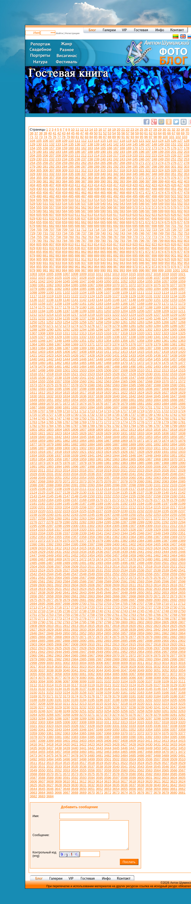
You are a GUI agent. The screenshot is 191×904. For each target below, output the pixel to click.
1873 (157, 440)
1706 (33, 411)
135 (71, 144)
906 (45, 259)
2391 (41, 544)
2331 (173, 529)
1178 (66, 307)
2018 (99, 470)
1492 (149, 366)
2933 (124, 648)
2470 (66, 559)
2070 (58, 481)
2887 (58, 641)
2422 (140, 548)
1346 (41, 340)
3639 (149, 785)
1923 (99, 452)
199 (161, 152)
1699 (132, 407)
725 (167, 229)
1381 (173, 344)
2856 (116, 633)
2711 (173, 603)
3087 (140, 678)
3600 (140, 778)
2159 (165, 496)
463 (90, 192)
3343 (58, 729)
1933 (182, 452)
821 (141, 244)
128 (186, 140)
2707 (140, 603)
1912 (165, 448)
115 (103, 140)
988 (90, 270)
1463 (66, 363)
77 (59, 137)
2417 (99, 548)
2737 (74, 611)
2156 (140, 496)
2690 (157, 600)
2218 (182, 507)
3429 (140, 744)
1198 (74, 311)
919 (128, 259)
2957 (165, 652)
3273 (107, 715)
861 (77, 252)
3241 (157, 707)
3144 (140, 689)
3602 (157, 778)
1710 (66, 411)
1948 (149, 455)
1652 (58, 400)
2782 (132, 618)
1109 (124, 292)
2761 (116, 615)
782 (51, 240)
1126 (107, 296)
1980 (99, 463)
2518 (149, 566)
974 (161, 266)
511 (77, 200)
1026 (66, 278)
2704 (116, 603)
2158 (157, 496)
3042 (83, 670)
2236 (173, 511)
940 (103, 263)
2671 (157, 596)
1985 (140, 463)
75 (50, 137)
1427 (83, 355)
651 (173, 218)
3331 (116, 726)
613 (90, 215)
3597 (116, 778)
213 (90, 155)
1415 (140, 352)
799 (161, 240)
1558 (66, 381)
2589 (107, 581)
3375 (165, 733)
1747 (58, 418)
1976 (66, 463)
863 (90, 252)
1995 (66, 466)
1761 (173, 418)
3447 (132, 748)
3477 (66, 755)
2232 (140, 511)
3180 (124, 696)
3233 (91, 707)
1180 (83, 307)
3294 (124, 718)
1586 (140, 385)
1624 (140, 392)
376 (173, 178)
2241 (58, 515)
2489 (66, 563)
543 (122, 203)
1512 (157, 370)
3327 (83, 726)
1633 (58, 396)
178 (186, 148)
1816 (157, 429)
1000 (168, 270)
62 (150, 133)
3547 (173, 766)
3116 (66, 685)
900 (167, 255)
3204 (165, 700)
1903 (91, 448)
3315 (140, 722)
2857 (124, 633)
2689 (149, 600)
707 (51, 229)
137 (83, 144)
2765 (149, 615)
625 (167, 215)
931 (45, 263)
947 (148, 263)
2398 (99, 544)
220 (135, 155)
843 (122, 248)
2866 (41, 637)
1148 (132, 300)
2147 (66, 496)
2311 (165, 526)
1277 (99, 326)
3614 (99, 781)
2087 (41, 485)
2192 (124, 503)
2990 (124, 659)
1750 (83, 418)
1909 (140, 448)
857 (51, 252)
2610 (124, 585)
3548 (182, 766)
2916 (140, 644)
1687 (33, 407)
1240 (107, 318)
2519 (157, 566)
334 (64, 174)
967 (116, 266)
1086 (91, 289)
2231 (132, 511)
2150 (91, 496)
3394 (165, 737)
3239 (140, 707)
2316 (50, 529)
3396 (182, 737)
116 (109, 140)
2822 (149, 626)
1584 (124, 385)
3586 (182, 774)
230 (39, 159)
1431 (116, 355)
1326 (33, 337)
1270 (41, 326)
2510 (83, 566)
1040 (182, 278)
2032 (58, 474)
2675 (33, 600)
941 (109, 263)
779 (32, 240)
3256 (124, 711)
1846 (91, 437)
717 (116, 229)
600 (167, 211)
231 (45, 159)
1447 (91, 359)
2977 (173, 655)
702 (180, 226)
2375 (66, 540)
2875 (116, 637)
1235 (66, 318)
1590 (173, 385)
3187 (182, 696)
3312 (116, 722)
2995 (165, 659)
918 (122, 259)
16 (100, 129)
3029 (132, 666)
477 (180, 192)
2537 (149, 570)
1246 (157, 318)
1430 (107, 355)
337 (83, 174)
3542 (132, 766)
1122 (74, 296)
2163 (41, 500)
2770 (33, 618)
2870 (74, 637)
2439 (124, 552)
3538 (99, 766)
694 (128, 226)
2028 (182, 470)
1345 (33, 340)
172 (148, 148)
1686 (182, 403)
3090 (165, 678)
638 (90, 218)
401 (173, 181)
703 (186, 226)
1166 (124, 303)
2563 (50, 578)
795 (135, 240)
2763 (132, 615)
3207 (33, 703)
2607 (99, 585)
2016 (83, 470)
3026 (107, 666)
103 (184, 137)
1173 (182, 303)
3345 (74, 729)
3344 (66, 729)
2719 (83, 607)
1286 (173, 326)
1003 (33, 274)
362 (83, 178)
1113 (157, 292)
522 (148, 200)
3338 (173, 726)
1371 (91, 344)
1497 (33, 370)
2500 (157, 563)
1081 (50, 289)
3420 (66, 744)
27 (150, 129)
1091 (132, 289)
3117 (74, 685)
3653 (107, 789)
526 (173, 200)
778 (186, 237)
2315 (41, 529)
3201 (140, 700)
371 (141, 178)
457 (51, 192)
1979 (91, 463)
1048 (91, 281)
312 (83, 170)
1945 (124, 455)
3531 (41, 766)
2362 (116, 537)
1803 (50, 429)
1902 (83, 448)
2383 (132, 540)
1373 (107, 344)
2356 (66, 537)
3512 (41, 763)
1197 (66, 311)
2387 (165, 540)
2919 (165, 644)
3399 (50, 741)
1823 (58, 433)
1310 (58, 333)
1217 (74, 315)
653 (186, 218)
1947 (140, 455)
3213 (83, 703)
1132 (157, 296)
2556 (149, 574)
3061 (83, 674)
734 (64, 233)
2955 (149, 652)
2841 (149, 629)
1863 (74, 440)
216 (109, 155)
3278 (149, 715)
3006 (99, 663)
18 (109, 129)
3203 (157, 700)
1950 (165, 455)
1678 (116, 403)
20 (118, 129)
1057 (165, 281)
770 (135, 237)
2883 (182, 637)
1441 (41, 359)
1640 (116, 396)
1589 (165, 385)
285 (71, 166)
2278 (50, 522)
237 (83, 159)
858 (58, 252)
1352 (91, 340)
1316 (107, 333)
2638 (41, 592)
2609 (116, 585)
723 (154, 229)
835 (71, 248)
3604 (173, 778)
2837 (116, 629)
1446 (83, 359)
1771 (99, 422)
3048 (132, 670)
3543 (140, 766)
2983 (66, 659)
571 (141, 207)
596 (141, 211)
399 (161, 181)
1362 (173, 340)
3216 (107, 703)
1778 (157, 422)
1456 (165, 359)
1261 (124, 322)
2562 (41, 578)
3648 (66, 789)
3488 (157, 755)
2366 (149, 537)
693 (122, 226)
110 (71, 140)
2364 (132, 537)
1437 (165, 355)
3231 (74, 707)
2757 (83, 615)
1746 (50, 418)
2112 (91, 489)
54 (114, 133)
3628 (58, 785)
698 (154, 226)
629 (32, 218)
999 (161, 270)
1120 (58, 296)
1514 (173, 370)
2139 (157, 492)
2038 (107, 474)
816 (109, 244)
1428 (91, 355)
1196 (58, 311)
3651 (91, 789)
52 (105, 133)
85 (96, 137)
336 (77, 174)
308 (58, 170)
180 (39, 152)
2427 (182, 548)
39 (45, 133)
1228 (165, 315)
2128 (66, 492)
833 (58, 248)
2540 (173, 570)
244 (128, 159)
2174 (132, 500)
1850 (124, 437)
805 (39, 244)
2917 (149, 644)
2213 (140, 507)
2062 (149, 478)
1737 (132, 415)
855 (39, 252)
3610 (66, 781)
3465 (124, 752)
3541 (124, 766)
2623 (74, 589)
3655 (124, 789)
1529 (140, 374)
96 (146, 137)
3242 (165, 707)
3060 (74, 674)
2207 (91, 507)
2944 (58, 652)
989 (96, 270)
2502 (173, 563)
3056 (41, 674)
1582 (107, 385)
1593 (41, 389)
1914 (182, 448)
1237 (83, 318)
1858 (33, 440)
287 (83, 166)
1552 (173, 378)
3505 (140, 759)
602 (180, 211)
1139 (58, 300)
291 (109, 166)
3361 (50, 733)
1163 (99, 303)
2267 (116, 518)
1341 (157, 337)
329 (32, 174)
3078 (66, 678)
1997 (83, 466)
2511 (91, 566)
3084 (116, 678)
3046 (116, 670)
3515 (66, 763)
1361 (165, 340)
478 (186, 192)
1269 (33, 326)
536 (77, 203)
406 (45, 185)
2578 (173, 578)
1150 (149, 300)
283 (58, 166)
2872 (91, 637)
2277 (41, 522)
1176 (50, 307)
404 (32, 185)
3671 (99, 792)
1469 (116, 363)
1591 (182, 385)
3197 (107, 700)
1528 (132, 374)
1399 (165, 348)
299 (161, 166)
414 (96, 185)
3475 (50, 755)
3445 (116, 748)
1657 (99, 400)
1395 (132, 348)
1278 (107, 326)
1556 (50, 381)
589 (96, 211)
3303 (41, 722)
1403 (41, 352)
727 (180, 229)
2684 (107, 600)
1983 (124, 463)
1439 (182, 355)
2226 (91, 511)
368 (122, 178)
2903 (33, 644)
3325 (66, 726)
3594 (91, 778)
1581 (99, 385)
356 (45, 178)
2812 (66, 626)
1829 (107, 433)
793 (122, 240)
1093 (149, 289)
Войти (59, 33)
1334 (99, 337)
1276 (91, 326)
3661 (173, 789)
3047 (124, 670)
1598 (83, 389)
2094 (99, 485)
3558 (107, 770)
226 (173, 155)
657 (51, 222)
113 (90, 140)
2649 (132, 592)
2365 (140, 537)
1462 (58, 363)
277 (180, 163)
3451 (165, 748)
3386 (99, 737)
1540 (74, 378)
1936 (50, 455)
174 (161, 148)
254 (32, 163)
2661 (74, 596)
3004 (83, 663)
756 (45, 237)
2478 (132, 559)
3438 (58, 748)
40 (50, 133)
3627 (50, 785)
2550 (99, 574)
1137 (41, 300)
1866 (99, 440)
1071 (124, 285)
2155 (132, 496)
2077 (116, 481)
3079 (74, 678)
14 (91, 129)
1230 (182, 315)
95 (141, 137)
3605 (182, 778)
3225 (182, 703)
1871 (140, 440)
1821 (41, 433)
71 (32, 137)
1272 (58, 326)
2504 (33, 566)
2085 (182, 481)
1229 (173, 315)
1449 (107, 359)
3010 (132, 663)
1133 (165, 296)
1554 (33, 381)
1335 (107, 337)
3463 (107, 752)
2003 (132, 466)
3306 (66, 722)
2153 (116, 496)
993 (122, 270)
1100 (50, 292)
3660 (165, 789)
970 (135, 266)
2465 (182, 555)
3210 (58, 703)
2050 (50, 478)
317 (116, 170)
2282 (83, 522)
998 (154, 270)
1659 (116, 400)
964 (96, 266)
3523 (132, 763)
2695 (41, 603)
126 (173, 140)
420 (135, 185)
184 (64, 152)
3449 (149, 748)
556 (45, 207)
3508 (165, 759)
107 (51, 140)
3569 (41, 774)
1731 (83, 415)
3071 (165, 674)
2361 (107, 537)
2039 (116, 474)
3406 (107, 741)
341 (109, 174)
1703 (165, 407)
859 (64, 252)
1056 (157, 281)
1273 (66, 326)
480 (39, 196)
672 (148, 222)
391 (109, 181)
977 (180, 266)
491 (109, 196)
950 (167, 263)
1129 (132, 296)
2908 (74, 644)
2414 (74, 548)
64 (160, 133)
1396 (140, 348)
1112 (149, 292)
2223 (66, 511)
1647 (173, 396)
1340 (149, 337)
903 (186, 255)
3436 (41, 748)
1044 (58, 281)
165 (103, 148)
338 (90, 174)
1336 (116, 337)
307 (51, 170)
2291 (157, 522)
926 (173, 259)
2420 (124, 548)
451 (173, 189)
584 (64, 211)
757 (51, 237)
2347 (149, 533)
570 (135, 207)
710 (71, 229)
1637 (91, 396)
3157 (91, 692)
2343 (116, 533)
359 (64, 178)
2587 (91, 581)
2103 (173, 485)
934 (64, 263)
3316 (149, 722)
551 (173, 203)
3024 (91, 666)
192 (116, 152)
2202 (50, 507)
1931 (165, 452)
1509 (132, 370)
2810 (50, 626)
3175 (83, 696)
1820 (33, 433)
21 (123, 129)
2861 (157, 633)
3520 (107, 763)
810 (71, 244)
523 (154, 200)
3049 (140, 670)
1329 (58, 337)
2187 (83, 503)
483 (58, 196)
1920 (74, 452)
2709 (157, 603)
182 (51, 152)
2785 (157, 618)
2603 (66, 585)
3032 (157, 666)
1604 (132, 389)
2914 (124, 644)
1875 (173, 440)
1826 (83, 433)
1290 (50, 329)
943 (122, 263)
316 (109, 170)
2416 (91, 548)
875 (167, 252)
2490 (74, 563)
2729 (165, 607)
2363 (124, 537)
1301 (140, 329)
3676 (140, 792)
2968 (99, 655)
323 (154, 170)
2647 (116, 592)
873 (154, 252)
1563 (107, 381)
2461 (149, 555)
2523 (33, 570)
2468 (50, 559)
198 (154, 152)
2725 (132, 607)
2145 (50, 496)
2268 (124, 518)
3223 (165, 703)
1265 (157, 322)
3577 (107, 774)
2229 (116, 511)
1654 (74, 400)
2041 (132, 474)
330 (39, 174)
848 (154, 248)
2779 (107, 618)
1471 (132, 363)
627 (180, 215)
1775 (132, 422)
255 (39, 163)
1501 (66, 370)
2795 (83, 622)
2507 (58, 566)
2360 (99, 537)
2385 (149, 540)
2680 (74, 600)
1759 (157, 418)
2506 (50, 566)
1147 (124, 300)
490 (103, 196)
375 (167, 178)
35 (187, 129)
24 (137, 129)
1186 (132, 307)
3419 (58, 744)
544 (128, 203)
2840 (140, 629)
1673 (74, 403)
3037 (41, 670)
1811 (116, 429)
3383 (74, 737)
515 (103, 200)
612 (83, 215)
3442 (91, 748)
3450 (157, 748)
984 (64, 270)
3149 (182, 689)
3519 (99, 763)
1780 (173, 422)
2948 (91, 652)
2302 (91, 526)
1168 (140, 303)
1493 (157, 366)
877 (180, 252)
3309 (91, 722)
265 (103, 163)
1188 (149, 307)
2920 (173, 644)
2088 (50, 485)
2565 (66, 578)
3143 (132, 689)
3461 (91, 752)
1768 (74, 422)
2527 (66, 570)
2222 (58, 511)
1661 (132, 400)
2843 (165, 629)
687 (83, 226)
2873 (99, 637)
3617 (124, 781)
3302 (33, 722)
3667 (66, 792)
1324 (173, 333)
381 (45, 181)
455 (39, 192)
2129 (74, 492)
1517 (41, 374)
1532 (165, 374)
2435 (91, 552)
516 (109, 200)
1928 (140, 452)
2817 (107, 626)
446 (141, 189)
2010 (33, 470)
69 (183, 133)
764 (96, 237)
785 (71, 240)
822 (148, 244)
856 (45, 252)
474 (161, 192)
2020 (116, 470)
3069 (149, 674)
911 (77, 259)
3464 (116, 752)
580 (39, 211)
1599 (91, 389)
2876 (124, 637)
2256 (182, 515)
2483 (173, 559)
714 (96, 229)
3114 (50, 685)
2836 (107, 629)
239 (96, 159)
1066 (83, 285)
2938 (165, 648)
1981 (107, 463)
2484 (182, 559)
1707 (41, 411)
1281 (132, 326)
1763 (33, 422)
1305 (173, 329)
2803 (149, 622)
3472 (182, 752)
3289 (83, 718)
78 (63, 137)
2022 (132, 470)
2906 (58, 644)
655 (39, 222)
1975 (58, 463)
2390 (33, 544)
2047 (182, 474)
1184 (116, 307)
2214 (149, 507)
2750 (182, 611)
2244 (83, 515)
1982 (116, 463)
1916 (41, 452)
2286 (116, 522)
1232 (41, 318)
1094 (157, 289)
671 (141, 222)
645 (135, 218)
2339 (83, 533)
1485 (91, 366)
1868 (116, 440)
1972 (33, 463)
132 (51, 144)
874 (161, 252)
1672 (66, 403)
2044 (157, 474)
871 (141, 252)
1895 (182, 444)
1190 (165, 307)
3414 (173, 741)
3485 (132, 755)
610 (71, 215)
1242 (124, 318)
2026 (165, 470)
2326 (132, 529)
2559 (173, 574)
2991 (132, 659)
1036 (149, 278)
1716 (116, 411)
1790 (99, 426)
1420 (182, 352)
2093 (91, 485)
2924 (50, 648)
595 (135, 211)
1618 (91, 392)
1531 (157, 374)
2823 (157, 626)
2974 (149, 655)
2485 (33, 563)
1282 (140, 326)
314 (96, 170)
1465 (83, 363)
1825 (74, 433)
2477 (124, 559)
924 (161, 259)
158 (58, 148)
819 (128, 244)
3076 (50, 678)
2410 (41, 548)
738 (90, 233)
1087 (99, 289)
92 (128, 137)
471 (141, 192)
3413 (165, 741)
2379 (99, 540)
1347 (50, 340)
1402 (33, 352)
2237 (182, 511)
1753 (107, 418)
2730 (173, 607)
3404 (91, 741)
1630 (33, 396)
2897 (140, 641)
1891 (149, 444)
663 (90, 222)
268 (122, 163)
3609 (58, 781)
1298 (116, 329)
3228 (50, 707)
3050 (149, 670)
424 (161, 185)
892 (116, 255)
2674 (182, 596)
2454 (91, 555)
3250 (74, 711)
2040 (124, 474)
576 (173, 207)
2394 (66, 544)
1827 (91, 433)
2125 (41, 492)
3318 (165, 722)
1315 (99, 333)
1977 (74, 463)
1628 (173, 392)
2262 (74, 518)
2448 (41, 555)
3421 (74, 744)
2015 (74, 470)
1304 (165, 329)
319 (128, 170)
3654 (116, 789)
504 (32, 200)
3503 (124, 759)
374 (161, 178)
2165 (58, 500)
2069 (50, 481)
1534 (182, 374)
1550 (157, 378)
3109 (165, 681)
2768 (173, 615)
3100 (91, 681)
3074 (33, 678)
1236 (74, 318)
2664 (99, 596)
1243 (132, 318)
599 (161, 211)
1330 (66, 337)
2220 (41, 511)
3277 (140, 715)
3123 (124, 685)
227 (180, 155)
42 (59, 133)
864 (96, 252)
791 (109, 240)
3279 (157, 715)
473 (154, 192)
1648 (182, 396)
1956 (58, 459)
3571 (58, 774)
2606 (91, 585)
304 (32, 170)
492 (116, 196)
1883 (83, 444)
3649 (74, 789)
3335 (149, 726)
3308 (83, 722)
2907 (66, 644)
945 (135, 263)
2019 (107, 470)
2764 (140, 615)
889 (96, 255)
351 (173, 174)
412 (83, 185)
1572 (182, 381)
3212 (74, 703)
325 (167, 170)
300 (167, 166)
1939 (74, 455)
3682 (33, 796)
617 (116, 215)
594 (128, 211)
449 (161, 189)
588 (90, 211)
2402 (132, 544)
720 (135, 229)
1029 (91, 278)
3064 (107, 674)
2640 (58, 592)
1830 (116, 433)
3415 (182, 741)
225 (167, 155)
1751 (91, 418)
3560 (124, 770)
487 (83, 196)
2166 (66, 500)
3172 (58, 696)
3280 (165, 715)
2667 (124, 596)
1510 (140, 370)
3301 (182, 718)
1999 (99, 466)
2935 (140, 648)
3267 (58, 715)
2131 (91, 492)
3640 (157, 785)
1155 (33, 303)
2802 (140, 622)
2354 (50, 537)
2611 (132, 585)
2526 (58, 570)
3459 (74, 752)
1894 (173, 444)
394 (128, 181)
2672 (165, 596)
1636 (83, 396)
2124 (33, 492)
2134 (116, 492)
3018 (41, 666)
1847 (99, 437)
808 (58, 244)
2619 (41, 589)
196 (141, 152)
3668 (74, 792)
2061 (140, 478)
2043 (149, 474)
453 (186, 189)
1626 (157, 392)
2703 (107, 603)
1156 (41, 303)
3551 (50, 770)
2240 (50, 515)
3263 (182, 711)
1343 (173, 337)
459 (64, 192)
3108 (157, 681)
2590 (116, 581)
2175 (140, 500)
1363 (182, 340)
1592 (33, 389)
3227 (41, 707)
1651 (50, 400)
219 (128, 155)
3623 (173, 781)
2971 (124, 655)
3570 (50, 774)
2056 (99, 478)
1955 (50, 459)
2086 (33, 485)
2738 (83, 611)
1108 (116, 292)
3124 (132, 685)
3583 (157, 774)
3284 (41, 718)
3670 (91, 792)
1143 (91, 300)
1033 (124, 278)
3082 (99, 678)
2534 (124, 570)
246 (141, 159)
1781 (182, 422)
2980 (41, 659)
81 (77, 137)
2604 (74, 585)
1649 (33, 400)
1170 (157, 303)
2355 (58, 537)
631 (45, 218)
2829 (50, 629)
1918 (58, 452)
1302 (149, 329)
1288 (33, 329)
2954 (140, 652)
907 (51, 259)
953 (186, 263)
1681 (140, 403)
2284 (99, 522)
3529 (182, 763)
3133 (50, 689)
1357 (132, 340)
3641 (165, 785)
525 (167, 200)
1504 (91, 370)
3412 (157, 741)
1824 (66, 433)
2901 (173, 641)
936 (77, 263)
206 (45, 155)
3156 (83, 692)
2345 (132, 533)
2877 (132, 637)
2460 (140, 555)
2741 (107, 611)
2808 (33, 626)
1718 (132, 411)
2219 (33, 511)
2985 (83, 659)
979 (32, 270)
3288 (74, 718)
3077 (58, 678)
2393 (58, 544)
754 (32, 237)
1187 (140, 307)
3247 (50, 711)
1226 (149, 315)
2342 (107, 533)
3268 (66, 715)
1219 (91, 315)
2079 (132, 481)
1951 (173, 455)
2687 (132, 600)
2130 (83, 492)
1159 (66, 303)
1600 (99, 389)
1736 (124, 415)
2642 (74, 592)
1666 (173, 400)
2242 (66, 515)
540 (103, 203)
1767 (66, 422)
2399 (107, 544)
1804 (58, 429)
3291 (99, 718)
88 (109, 137)
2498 (140, 563)
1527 (124, 374)
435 (71, 189)
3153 (58, 692)
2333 (33, 533)
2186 (74, 503)
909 (64, 259)
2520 (165, 566)
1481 (58, 366)
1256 (83, 322)
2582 (50, 581)
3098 (74, 681)
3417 (41, 744)
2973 (140, 655)
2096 (116, 485)
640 (103, 218)
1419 (173, 352)
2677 (50, 600)
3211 (66, 703)
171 (141, 148)
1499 (50, 370)
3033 (165, 666)
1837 (173, 433)
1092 (140, 289)
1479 (41, 366)
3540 (116, 766)
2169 (91, 500)
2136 (132, 492)
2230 (124, 511)
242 (116, 159)
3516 (74, 763)
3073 (182, 674)
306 (45, 170)
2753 (50, 615)
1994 (58, 466)
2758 (91, 615)
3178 (107, 696)
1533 (173, 374)
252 (180, 159)
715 (103, 229)
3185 (165, 696)
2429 (41, 552)
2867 (50, 637)
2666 (116, 596)
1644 (149, 396)
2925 (58, 648)
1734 (107, 415)
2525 (50, 570)
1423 (50, 355)
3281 (173, 715)
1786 (66, 426)
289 (96, 166)
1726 (41, 415)
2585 (74, 581)
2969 (107, 655)
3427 (124, 744)
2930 (99, 648)
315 (103, 170)
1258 (99, 322)
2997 (182, 659)
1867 (107, 440)
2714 (41, 607)
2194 (140, 503)
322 (148, 170)
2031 (50, 474)
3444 (107, 748)
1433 (132, 355)
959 (64, 266)
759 (64, 237)
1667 (182, 400)
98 (155, 137)
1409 (91, 352)
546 (141, 203)
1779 (165, 422)
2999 (41, 663)
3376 (173, 733)
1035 (140, 278)
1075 (157, 285)
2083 (165, 481)
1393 (116, 348)
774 (161, 237)
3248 (58, 711)
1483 (74, 366)
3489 (165, 755)
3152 (50, 692)
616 (109, 215)
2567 (83, 578)
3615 (107, 781)
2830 (58, 629)
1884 (91, 444)
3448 (140, 748)
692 (116, 226)
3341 (41, 729)
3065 (116, 674)
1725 (33, 415)
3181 (132, 696)
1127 (116, 296)
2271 (149, 518)
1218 (83, 315)
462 (83, 192)
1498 (41, 370)
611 (77, 215)
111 (77, 140)
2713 (33, 607)
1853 (149, 437)
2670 (149, 596)
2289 (140, 522)
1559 (74, 381)
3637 (132, 785)
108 (58, 140)
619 (128, 215)
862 (83, 252)
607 (51, 215)
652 (180, 218)
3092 (182, 678)
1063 (58, 285)
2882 (173, 637)
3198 (116, 700)
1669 (41, 403)
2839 (132, 629)
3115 (58, 685)
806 (45, 244)
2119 (149, 489)
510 (71, 200)
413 (90, 185)
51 (100, 133)
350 (167, 174)
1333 (91, 337)
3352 (132, 729)
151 (173, 144)
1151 (157, 300)
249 (161, 159)
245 (135, 159)
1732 (91, 415)
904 (32, 259)
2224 (74, 511)
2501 (165, 563)
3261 (165, 711)
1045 (66, 281)
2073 (83, 481)
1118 (41, 296)
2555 (140, 574)
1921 (83, 452)
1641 (124, 396)
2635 (173, 589)
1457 (173, 359)
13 (86, 129)
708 (58, 229)
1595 (58, 389)
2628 (116, 589)
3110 (173, 681)
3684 (50, 796)
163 (90, 148)
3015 (173, 663)
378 (186, 178)
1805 (66, 429)
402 (180, 181)
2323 (107, 529)
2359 (91, 537)
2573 (132, 578)
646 (141, 218)
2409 (33, 548)
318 (122, 170)
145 (135, 144)
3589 (50, 778)
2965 (74, 655)
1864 (83, 440)
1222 (116, 315)
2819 (124, 626)
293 (122, 166)
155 (39, 148)
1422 (41, 355)
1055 (149, 281)
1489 (124, 366)
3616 (116, 781)
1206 (140, 311)
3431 (157, 744)
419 (128, 185)
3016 (182, 663)
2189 (99, 503)
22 (127, 129)
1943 (107, 455)
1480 (50, 366)
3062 (91, 674)
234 (64, 159)
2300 (74, 526)
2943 (50, 652)
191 (109, 152)
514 (96, 200)
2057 (107, 478)
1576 (58, 385)
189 (96, 152)
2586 (83, 581)
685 (71, 226)
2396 (83, 544)
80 (73, 137)
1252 (50, 322)
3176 (91, 696)
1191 (173, 307)
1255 (74, 322)
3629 (66, 785)
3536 (83, 766)
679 (32, 226)
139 (96, 144)
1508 (124, 370)
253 (186, 159)
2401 (124, 544)
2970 (116, 655)
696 (141, 226)
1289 (41, 329)
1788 (83, 426)
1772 (107, 422)
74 (45, 137)
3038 (50, 670)
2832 (74, 629)
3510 (182, 759)
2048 (33, 478)
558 (58, 207)
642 (116, 218)
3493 (41, 759)
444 (128, 189)
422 (148, 185)
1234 (58, 318)
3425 (107, 744)
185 (71, 152)
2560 (182, 574)
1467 (99, 363)
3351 (124, 729)
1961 (99, 459)
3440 (74, 748)
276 (173, 163)
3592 (74, 778)
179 (32, 152)
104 (32, 140)
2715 (50, 607)
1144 (99, 300)
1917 (50, 452)
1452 (132, 359)
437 (83, 189)
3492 (33, 759)
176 (173, 148)
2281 (74, 522)
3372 (140, 733)
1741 (165, 415)
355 (39, 178)
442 (116, 189)
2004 (140, 466)
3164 (149, 692)
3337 (165, 726)
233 (58, 159)
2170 (99, 500)
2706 (132, 603)
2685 (116, 600)
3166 (165, 692)
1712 (83, 411)
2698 (66, 603)
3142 (124, 689)
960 (71, 266)
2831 (66, 629)
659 (64, 222)
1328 (50, 337)
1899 (58, 448)
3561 (132, 770)
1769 (83, 422)
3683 (41, 796)
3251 (83, 711)
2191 (116, 503)
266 (109, 163)
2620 (50, 589)
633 (58, 218)
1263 (140, 322)
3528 (173, 763)
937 (83, 263)
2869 (66, 637)
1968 (157, 459)
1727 (50, 415)
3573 (74, 774)
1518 (50, 374)
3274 (116, 715)
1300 (132, 329)
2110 (74, 489)
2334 (41, 533)
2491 (83, 563)
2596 (165, 581)
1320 (140, 333)
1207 (149, 311)
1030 (99, 278)
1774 (124, 422)
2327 (140, 529)
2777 (91, 618)
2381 (116, 540)
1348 (58, 340)
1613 (50, 392)
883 (58, 255)
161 (77, 148)
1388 (74, 348)
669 (128, 222)
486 (77, 196)
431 (45, 189)
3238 (132, 707)
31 (169, 129)
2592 (132, 581)
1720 (149, 411)
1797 (157, 426)
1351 (83, 340)
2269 (132, 518)
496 (141, 196)
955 (39, 266)
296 (141, 166)
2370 (182, 537)
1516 (33, 374)
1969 (165, 459)
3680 (173, 792)
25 (141, 129)
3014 (165, 663)
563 (90, 207)
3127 (157, 685)
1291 (58, 329)
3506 (149, 759)
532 (51, 203)
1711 (74, 411)
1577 (66, 385)
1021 (182, 274)
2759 (99, 615)
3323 (50, 726)
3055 (33, 674)
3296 (140, 718)
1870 (132, 440)
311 (77, 170)
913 (90, 259)
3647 (58, 789)
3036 (33, 670)
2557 (157, 574)
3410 (140, 741)
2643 (83, 592)
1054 (140, 281)
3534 (66, 766)
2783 (140, 618)
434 (64, 189)
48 (86, 133)
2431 (58, 552)
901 (173, 255)
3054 (182, 670)
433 (58, 189)
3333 (132, 726)
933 (58, 263)
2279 (58, 522)
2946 (74, 652)
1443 (58, 359)
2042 (140, 474)
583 (58, 211)
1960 (91, 459)
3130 (182, 685)
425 (167, 185)
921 (141, 259)
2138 (149, 492)
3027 (116, 666)
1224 (132, 315)
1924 (107, 452)
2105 (33, 489)
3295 (132, 718)
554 (32, 207)
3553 (66, 770)
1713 (91, 411)
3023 (83, 666)
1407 (74, 352)
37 (36, 133)
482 (51, 196)
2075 (99, 481)
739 (96, 233)
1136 (33, 300)
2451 (66, 555)
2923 (41, 648)
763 (90, 237)
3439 (66, 748)
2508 (66, 566)
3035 (182, 666)
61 (146, 133)
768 (122, 237)
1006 (58, 274)
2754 (58, 615)
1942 (99, 455)
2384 (140, 540)
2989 (116, 659)
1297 (107, 329)
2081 (149, 481)
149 (161, 144)
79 (68, 137)
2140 (165, 492)
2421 (132, 548)
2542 (33, 574)
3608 (50, 781)
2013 (58, 470)
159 (64, 148)
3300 (173, 718)
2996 (173, 659)
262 (83, 163)
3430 (149, 744)
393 (122, 181)
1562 (99, 381)
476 (173, 192)
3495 (58, 759)
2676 (41, 600)
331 (45, 174)
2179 (173, 500)
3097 (66, 681)
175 (167, 148)
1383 (33, 348)
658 (58, 222)
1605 (140, 389)
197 (148, 152)
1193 (33, 311)
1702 (157, 407)
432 (51, 189)
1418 (165, 352)
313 (90, 170)
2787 (173, 618)
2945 (66, 652)
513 (90, 200)
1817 (165, 429)
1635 (74, 396)
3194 (83, 700)
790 (103, 240)
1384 (41, 348)
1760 (165, 418)
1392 (107, 348)
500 (167, 196)
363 (90, 178)
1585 (132, 385)
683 (58, 226)
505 (39, 200)
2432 (66, 552)
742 (116, 233)
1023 (41, 278)
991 (109, 270)
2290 (149, 522)
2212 (132, 507)
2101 (157, 485)
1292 (66, 329)
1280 (124, 326)
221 (141, 155)
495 (135, 196)
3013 (157, 663)
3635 (116, 785)
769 (128, 237)
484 (64, 196)
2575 (149, 578)
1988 (165, 463)
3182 (140, 696)
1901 (74, 448)
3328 (91, 726)
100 (165, 137)
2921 (182, 644)
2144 (41, 496)
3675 (132, 792)
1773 (116, 422)
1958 (74, 459)
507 (51, 200)
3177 (99, 696)
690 (103, 226)
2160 (173, 496)
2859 (140, 633)
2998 (33, 663)
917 (116, 259)
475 (167, 192)
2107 (50, 489)
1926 (124, 452)
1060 (33, 285)
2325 (124, 529)
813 (90, 244)
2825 (173, 626)
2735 (58, 611)
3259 (149, 711)
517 (116, 200)
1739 (149, 415)
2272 (157, 518)
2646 (107, 592)
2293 (173, 522)
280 (39, 166)
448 (154, 189)
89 (114, 137)
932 (51, 263)
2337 (66, 533)
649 (161, 218)
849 (161, 248)
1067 (91, 285)
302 (180, 166)
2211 (124, 507)
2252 (149, 515)
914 (96, 259)
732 (51, 233)
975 (167, 266)
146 (141, 144)
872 (148, 252)
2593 (140, 581)
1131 (149, 296)
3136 (74, 689)
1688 (41, 407)
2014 (66, 470)
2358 (83, 537)
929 (32, 263)
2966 (83, 655)
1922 (91, 452)
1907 (124, 448)
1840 (41, 437)
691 (109, 226)
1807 (83, 429)
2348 (157, 533)
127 (180, 140)
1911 (157, 448)
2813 (74, 626)
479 (32, 196)
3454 (33, 752)
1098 (33, 292)
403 (186, 181)
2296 (41, 526)
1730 (74, 415)
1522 (83, 374)
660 (71, 222)
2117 (132, 489)
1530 (149, 374)
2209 (107, 507)
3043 (91, 670)
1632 (50, 396)
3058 (58, 674)
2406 (165, 544)
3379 (41, 737)
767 (116, 237)
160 (71, 148)
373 (154, 178)
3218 (124, 703)
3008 (116, 663)
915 (103, 259)
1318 (124, 333)
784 (64, 240)
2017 (91, 470)
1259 (107, 322)
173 (154, 148)
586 (77, 211)
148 (154, 144)
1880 (58, 444)
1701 (149, 407)
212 (83, 155)
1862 (66, 440)
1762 (182, 418)
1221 (107, 315)
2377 (83, 540)
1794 (132, 426)
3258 (140, 711)
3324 (58, 726)
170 (135, 148)
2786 (165, 618)
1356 (124, 340)
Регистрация (72, 33)
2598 (182, 581)
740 (103, 233)
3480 (91, 755)
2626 (99, 589)
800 (167, 240)
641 (109, 218)
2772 (50, 618)
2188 (91, 503)
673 (154, 222)
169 (128, 148)
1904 (99, 448)
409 (64, 185)
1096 (173, 289)
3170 (41, 696)
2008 (173, 466)
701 (173, 226)
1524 (99, 374)
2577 (165, 578)
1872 (149, 440)
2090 (66, 485)
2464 (173, 555)
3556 (91, 770)
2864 (182, 633)
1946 (132, 455)
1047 (83, 281)
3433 (173, 744)
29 (160, 129)
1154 (182, 300)
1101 (58, 292)
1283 (149, 326)
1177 (58, 307)
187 (83, 152)
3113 (41, 685)
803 (186, 240)
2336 (58, 533)
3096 (58, 681)
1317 (116, 333)
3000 (50, 663)
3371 (132, 733)
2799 (116, 622)
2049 (41, 478)
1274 (74, 326)
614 (96, 215)
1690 (58, 407)
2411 (50, 548)
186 (77, 152)
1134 (173, 296)
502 (180, 196)
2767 (165, 615)
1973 (41, 463)
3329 (99, 726)
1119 (50, 296)
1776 (140, 422)
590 (103, 211)
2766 (157, 615)
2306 (124, 526)
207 (51, 155)
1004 (41, 274)
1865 (91, 440)
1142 (83, 300)
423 (154, 185)
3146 (157, 689)
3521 (116, 763)
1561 (91, 381)
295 (135, 166)
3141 (116, 689)
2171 (107, 500)
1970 (173, 459)
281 (45, 166)
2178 (165, 500)
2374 (58, 540)
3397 (33, 741)
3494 (50, 759)
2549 (91, 574)
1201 (99, 311)
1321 (149, 333)
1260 (116, 322)
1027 (74, 278)
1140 (66, 300)
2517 (140, 566)
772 (148, 237)
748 (154, 233)
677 (180, 222)
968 (122, 266)
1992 (41, 466)
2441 (140, 552)
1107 (107, 292)
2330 (165, 529)
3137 (83, 689)
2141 (173, 492)
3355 (157, 729)
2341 (99, 533)
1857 (182, 437)
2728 (157, 607)
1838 (182, 433)
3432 (165, 744)
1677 (107, 403)
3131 (33, 689)
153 (186, 144)
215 (103, 155)
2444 (165, 552)
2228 (107, 511)
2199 (182, 503)
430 (39, 189)
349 (161, 174)
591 (109, 211)
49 (91, 133)
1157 (50, 303)
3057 (50, 674)
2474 (99, 559)
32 (173, 129)
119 (128, 140)
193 (122, 152)
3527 (165, 763)
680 (39, 226)
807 (51, 244)
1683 (157, 403)
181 (45, 152)
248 (154, 159)
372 (148, 178)
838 (90, 248)
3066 (124, 674)
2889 (74, 641)
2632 (149, 589)
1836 (165, 433)
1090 (124, 289)
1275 (83, 326)
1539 (66, 378)
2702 (99, 603)
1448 (99, 359)
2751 (33, 615)
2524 (41, 570)
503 (186, 196)
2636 (182, 589)
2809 (41, 626)
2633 (157, 589)
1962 (107, 459)
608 (58, 215)
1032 (116, 278)
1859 (41, 440)
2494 (107, 563)
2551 (107, 574)
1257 (91, 322)
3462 (99, 752)
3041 (74, 670)
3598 (124, 778)
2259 (50, 518)
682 (51, 226)
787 (83, 240)
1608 (165, 389)
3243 (173, 707)
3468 (149, 752)
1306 (182, 329)
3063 (99, 674)
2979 (33, 659)
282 (51, 166)
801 (173, 240)
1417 (157, 352)
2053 (74, 478)
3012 (149, 663)
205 (39, 155)
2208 (99, 507)
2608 (107, 585)
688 (90, 226)
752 (180, 233)
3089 (157, 678)
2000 (107, 466)
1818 (173, 429)
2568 (91, 578)
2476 (116, 559)
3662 (182, 789)
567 (116, 207)
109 (64, 140)
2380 (107, 540)
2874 (107, 637)
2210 (116, 507)
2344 (124, 533)
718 (122, 229)
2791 (50, 622)
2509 (74, 566)
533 (58, 203)
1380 (165, 344)
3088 (149, 678)
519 (128, 200)
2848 (50, 633)
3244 (182, 707)
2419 (116, 548)
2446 (182, 552)
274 (161, 163)
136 (77, 144)
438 (90, 189)
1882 (74, 444)
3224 (173, 703)
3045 (107, 670)
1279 (116, 326)
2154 (124, 496)
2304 (107, 526)
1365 (41, 344)
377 (180, 178)
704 (32, 229)
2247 (107, 515)
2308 (140, 526)
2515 (124, 566)
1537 (50, 378)
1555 (41, 381)
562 (83, 207)
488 (90, 196)
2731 (182, 607)
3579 (124, 774)
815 (103, 244)
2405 (157, 544)
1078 (182, 285)
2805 (165, 622)
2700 (83, 603)
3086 (132, 678)
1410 (99, 352)
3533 (58, 766)
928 (186, 259)
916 (109, 259)
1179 (74, 307)
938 (90, 263)
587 (83, 211)
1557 (58, 381)
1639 (107, 396)
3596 (107, 778)
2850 (66, 633)
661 (77, 222)
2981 (50, 659)
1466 (91, 363)
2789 (33, 622)
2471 (74, 559)
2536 (140, 570)
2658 (50, 596)
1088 (107, 289)
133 (58, 144)
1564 (116, 381)
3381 (58, 737)
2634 (165, 589)
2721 (99, 607)
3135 (66, 689)
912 (83, 259)
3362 (58, 733)
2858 (132, 633)
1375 (124, 344)
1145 (107, 300)
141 (109, 144)
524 (161, 200)
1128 (124, 296)
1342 (165, 337)
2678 (58, 600)
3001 (58, 663)
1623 (132, 392)
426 (173, 185)
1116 (182, 292)
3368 (107, 733)
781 (45, 240)
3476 (58, 755)
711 (77, 229)
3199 (124, 700)
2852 (83, 633)
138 (90, 144)
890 (103, 255)
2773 (58, 618)
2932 (116, 648)
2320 (83, 529)
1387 (66, 348)
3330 (107, 726)
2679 (66, 600)
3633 (99, 785)
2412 (58, 548)
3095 (50, 681)
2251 (140, 515)
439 (96, 189)
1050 (107, 281)
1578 (74, 385)
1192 (182, 307)
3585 (173, 774)
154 (32, 148)
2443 (157, 552)
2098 (132, 485)
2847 (41, 633)
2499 (149, 563)
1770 (91, 422)
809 (64, 244)
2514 (116, 566)
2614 (157, 585)
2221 (50, 511)
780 (39, 240)
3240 (149, 707)
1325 (182, 333)
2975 (157, 655)
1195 (50, 311)
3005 (91, 663)
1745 (41, 418)
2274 (173, 518)
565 (103, 207)
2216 (165, 507)
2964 (66, 655)
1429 (99, 355)
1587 (149, 385)
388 (90, 181)
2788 (182, 618)
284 (64, 166)
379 (32, 181)
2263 (83, 518)
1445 (74, 359)
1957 (66, 459)
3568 (33, 774)
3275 (124, 715)
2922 (33, 648)
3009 (124, 663)
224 (161, 155)
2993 (149, 659)
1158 (58, 303)
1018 (157, 274)
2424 (157, 548)
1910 (149, 448)
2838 (124, 629)
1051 (116, 281)
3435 (33, 748)
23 (132, 129)
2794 (74, 622)
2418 (107, 548)
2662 (83, 596)
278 (186, 163)
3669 (83, 792)
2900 (165, 641)
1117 (33, 296)
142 (116, 144)
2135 (124, 492)
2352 (33, 537)
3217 (116, 703)
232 (51, 159)
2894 (116, 641)
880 (39, 255)
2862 (165, 633)
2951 (116, 652)
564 (96, 207)
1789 (91, 426)
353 (186, 174)
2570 (107, 578)
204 (32, 155)
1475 (165, 363)
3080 (83, 678)
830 (39, 248)
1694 (91, 407)
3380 (50, 737)
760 (71, 237)
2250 (132, 515)
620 (135, 215)
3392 (149, 737)
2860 (149, 633)
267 (116, 163)
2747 (157, 611)
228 (186, 155)
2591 (124, 581)
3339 (182, 726)
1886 (107, 444)
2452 (74, 555)
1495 (173, 366)
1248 (173, 318)
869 (128, 252)
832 (51, 248)
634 (64, 218)
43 (63, 133)
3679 (165, 792)
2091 (74, 485)
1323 (165, 333)
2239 (41, 515)
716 (109, 229)
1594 (50, 389)
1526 (116, 374)
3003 (74, 663)
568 (122, 207)
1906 (116, 448)
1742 (173, 415)
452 (180, 189)
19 (114, 129)
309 (64, 170)
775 (167, 237)
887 (83, 255)
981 (45, 270)
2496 (124, 563)
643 (122, 218)
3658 (149, 789)
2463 (165, 555)
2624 (83, 589)
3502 (116, 759)
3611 (74, 781)
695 (135, 226)
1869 (124, 440)
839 (96, 248)
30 (164, 129)
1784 (50, 426)
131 (45, 144)
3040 (66, 670)
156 (45, 148)
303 (186, 166)
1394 (124, 348)
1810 (107, 429)
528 (186, 200)
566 (109, 207)
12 (82, 129)
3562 (140, 770)
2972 (132, 655)
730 (39, 233)
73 (41, 137)
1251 (41, 322)
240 (103, 159)
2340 (91, 533)
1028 (83, 278)
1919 (66, 452)
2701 (91, 603)
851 (173, 248)
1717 (124, 411)
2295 (33, 526)
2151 (99, 496)
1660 (124, 400)
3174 (74, 696)
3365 (83, 733)
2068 (41, 481)
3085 (124, 678)
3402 (74, 741)
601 (173, 211)
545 (135, 203)
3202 (149, 700)
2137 (140, 492)
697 (148, 226)
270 (135, 163)
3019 (50, 666)
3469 (157, 752)
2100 (149, 485)
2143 (33, 496)
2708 (149, 603)
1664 (157, 400)
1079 (33, 289)
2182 (41, 503)
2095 (107, 485)
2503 (182, 563)
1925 (116, 452)
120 (135, 140)
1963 (116, 459)
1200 (91, 311)
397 (148, 181)
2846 (33, 633)
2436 (99, 552)
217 (116, 155)
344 (128, 174)
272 (148, 163)
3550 (41, 770)
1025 (58, 278)
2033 (66, 474)
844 (128, 248)
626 (173, 215)
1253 (58, 322)
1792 (116, 426)
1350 (74, 340)
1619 (99, 392)
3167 (173, 692)
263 (90, 163)
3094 (41, 681)
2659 (58, 596)
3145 (149, 689)
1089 (116, 289)
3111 (182, 681)
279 (32, 166)
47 (82, 133)
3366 (91, 733)
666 (109, 222)
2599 (33, 585)
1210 (173, 311)
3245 (33, 711)
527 (180, 200)
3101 (99, 681)
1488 (116, 366)
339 (96, 174)
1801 (33, 429)
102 (178, 137)
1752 (99, 418)
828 (186, 244)
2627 (107, 589)
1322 (157, 333)
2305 (116, 526)
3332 (124, 726)
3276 (132, 715)
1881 (66, 444)
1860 (50, 440)
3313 (124, 722)
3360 (41, 733)
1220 (99, 315)
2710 (165, 603)
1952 (182, 455)
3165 (157, 692)
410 (71, 185)
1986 (149, 463)
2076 (107, 481)
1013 (116, 274)
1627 (165, 392)
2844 (173, 629)
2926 (66, 648)
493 (122, 196)
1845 (83, 437)
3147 (165, 689)
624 (161, 215)
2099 (140, 485)
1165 (116, 303)
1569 (157, 381)
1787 (74, 426)
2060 (132, 478)
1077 (173, 285)
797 (148, 240)
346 (141, 174)
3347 (91, 729)
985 (71, 270)
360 (71, 178)
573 (154, 207)
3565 (165, 770)
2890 (83, 641)
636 (77, 218)
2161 (182, 496)
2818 (116, 626)
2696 (50, 603)
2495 (116, 563)
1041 (33, 281)
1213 (41, 315)
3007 (107, 663)
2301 (83, 526)
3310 (99, 722)
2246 (99, 515)
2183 (50, 503)
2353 (41, 537)
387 (83, 181)
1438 (173, 355)
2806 (173, 622)
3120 (99, 685)
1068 (99, 285)
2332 (182, 529)
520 (135, 200)
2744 (132, 611)
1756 (132, 418)
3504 (132, 759)
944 (128, 263)
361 (77, 178)
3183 (149, 696)
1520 (66, 374)
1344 (182, 337)
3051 (157, 670)
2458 (124, 555)
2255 (173, 515)
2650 (140, 592)
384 (64, 181)
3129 (173, 685)
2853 (91, 633)
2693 (182, 600)
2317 (58, 529)
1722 (165, 411)
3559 (116, 770)
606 (45, 215)
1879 (50, 444)
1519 (58, 374)
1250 (33, 322)
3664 (41, 792)
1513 (165, 370)
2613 (149, 585)
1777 (149, 422)
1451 (124, 359)
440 (103, 189)
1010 (91, 274)
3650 (83, 789)
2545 (58, 574)
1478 (33, 366)
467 (116, 192)
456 (45, 192)
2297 (50, 526)
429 (32, 189)
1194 (41, 311)
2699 (74, 603)
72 (36, 137)
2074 (91, 481)
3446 (124, 748)
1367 (58, 344)
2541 (182, 570)
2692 (173, 600)
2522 (182, 566)
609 (64, 215)
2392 (50, 544)
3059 (66, 674)
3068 (140, 674)
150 (167, 144)
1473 (149, 363)
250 (167, 159)
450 (167, 189)
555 (39, 207)
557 (51, 207)
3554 (74, 770)
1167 (132, 303)
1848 (107, 437)
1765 (50, 422)
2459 (132, 555)
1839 (33, 437)
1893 (165, 444)
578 (186, 207)
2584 (66, 581)
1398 (157, 348)
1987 (157, 463)
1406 (66, 352)
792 (116, 240)
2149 (83, 496)
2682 (91, 600)
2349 (165, 533)
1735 (116, 415)
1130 (140, 296)
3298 (157, 718)
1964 (124, 459)
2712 (182, 603)
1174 (33, 307)
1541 (83, 378)
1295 (91, 329)
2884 (33, 641)
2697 (58, 603)
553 (186, 203)
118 (122, 140)
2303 (99, 526)
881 (45, 255)
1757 (140, 418)
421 (141, 185)
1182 (99, 307)
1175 (41, 307)
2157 (149, 496)
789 (96, 240)
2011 (41, 470)
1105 (91, 292)
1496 (182, 366)
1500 (58, 370)
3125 (140, 685)
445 (135, 189)
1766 (58, 422)
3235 (107, 707)
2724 (124, 607)
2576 (157, 578)
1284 (157, 326)
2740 (99, 611)
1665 (165, 400)
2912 (107, 644)
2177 (157, 500)
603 (186, 211)
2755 (66, 615)
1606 (149, 389)
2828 (41, 629)
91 (123, 137)
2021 (124, 470)
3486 (140, 755)
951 (173, 263)
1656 (91, 400)
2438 (116, 552)
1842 (58, 437)
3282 (182, 715)
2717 (66, 607)
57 (128, 133)
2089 (58, 485)
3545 (157, 766)
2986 (91, 659)
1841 (50, 437)
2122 (173, 489)
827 (180, 244)
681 (45, 226)
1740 (157, 415)
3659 (157, 789)
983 (58, 270)
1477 (182, 363)
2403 (140, 544)
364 (96, 178)
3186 (173, 696)
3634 (107, 785)
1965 (132, 459)
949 (161, 263)
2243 (74, 515)
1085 (83, 289)
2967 (91, 655)
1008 (74, 274)
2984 (74, 659)
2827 (33, 629)
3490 (173, 755)
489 (96, 196)
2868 (58, 637)
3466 (132, 752)
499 (161, 196)
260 (71, 163)
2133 (107, 492)
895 (135, 255)
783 (58, 240)
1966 (140, 459)
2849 (58, 633)
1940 (83, 455)
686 (77, 226)
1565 (124, 381)
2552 (116, 574)
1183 (107, 307)
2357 (74, 537)
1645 (157, 396)
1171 (165, 303)
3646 (50, 789)
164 (96, 148)
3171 (50, 696)
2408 (182, 544)
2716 (58, 607)
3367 (99, 733)
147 (148, 144)
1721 (157, 411)
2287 (124, 522)
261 (77, 163)
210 (71, 155)
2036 (91, 474)
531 (45, 203)
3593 (83, 778)
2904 (41, 644)
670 (135, 222)
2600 (41, 585)
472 (148, 192)
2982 (58, 659)
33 (178, 129)
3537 (91, 766)
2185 (66, 503)
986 (77, 270)
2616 (173, 585)
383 (58, 181)
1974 (50, 463)
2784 (149, 618)
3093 (33, 681)
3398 (41, 741)
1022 (33, 278)
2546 (66, 574)
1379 (157, 344)
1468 (107, 363)
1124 (91, 296)
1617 (83, 392)
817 (116, 244)
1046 (74, 281)
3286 (58, 718)
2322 (99, 529)
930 (39, 263)
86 (100, 137)
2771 (41, 618)
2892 (99, 641)
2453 (83, 555)
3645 (41, 789)
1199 (83, 311)
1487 (107, 366)
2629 (124, 589)
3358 (182, 729)
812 (83, 244)
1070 (116, 285)
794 (128, 240)
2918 (157, 644)
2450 (58, 555)
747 (148, 233)
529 (32, 203)
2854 (99, 633)
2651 (149, 592)
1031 (107, 278)
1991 (33, 466)
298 (154, 166)
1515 (182, 370)
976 (173, 266)
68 (178, 133)
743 (122, 233)
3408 (124, 741)
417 (116, 185)
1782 (33, 426)
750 (167, 233)
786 (77, 240)
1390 (91, 348)
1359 (149, 340)
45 (73, 133)
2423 (149, 548)
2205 (74, 507)
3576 (99, 774)
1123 (83, 296)
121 (141, 140)
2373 (50, 540)
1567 (140, 381)
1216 (66, 315)
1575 (50, 385)
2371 (33, 540)
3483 (116, 755)
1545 (116, 378)
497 (148, 196)
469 (128, 192)
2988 (107, 659)
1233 (50, 318)
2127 (58, 492)
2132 (99, 492)
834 (64, 248)
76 (54, 137)
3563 (149, 770)
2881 (165, 637)
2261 (66, 518)
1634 (66, 396)
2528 (74, 570)
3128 (165, 685)
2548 (83, 574)
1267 (173, 322)
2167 (74, 500)
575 (167, 207)
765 (103, 237)
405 (39, 185)
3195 (91, 700)
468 (122, 192)
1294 (83, 329)
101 (171, 137)
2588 (99, 581)
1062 (50, 285)
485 (71, 196)
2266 (107, 518)
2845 (182, 629)
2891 (91, 641)
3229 (58, 707)
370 (135, 178)
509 (64, 200)
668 (122, 222)
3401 (66, 741)
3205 (173, 700)
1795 (140, 426)
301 (173, 166)
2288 (132, 522)
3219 (132, 703)
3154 (66, 692)
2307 (132, 526)
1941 (91, 455)
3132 (41, 689)
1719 (140, 411)
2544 (50, 574)
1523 (91, 374)
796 (141, 240)
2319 (74, 529)
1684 (165, 403)
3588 (41, 778)
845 (135, 248)
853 (186, 248)
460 (71, 192)
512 (83, 200)
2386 (157, 540)
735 (71, 233)
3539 (107, 766)
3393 (157, 737)
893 (122, 255)
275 (167, 163)
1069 (107, 285)
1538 (58, 378)
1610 (182, 389)
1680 (132, 403)
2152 (107, 496)
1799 (173, 426)
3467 (140, 752)
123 (154, 140)
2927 (74, 648)
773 (154, 237)
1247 (165, 318)
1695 (99, 407)
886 (77, 255)
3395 (173, 737)
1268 (182, 322)
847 (148, 248)
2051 (58, 478)
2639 (50, 592)
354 (32, 178)
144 (128, 144)
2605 (83, 585)
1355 (116, 340)
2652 (157, 592)
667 (116, 222)
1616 (74, 392)
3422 (83, 744)
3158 (99, 692)
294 (128, 166)
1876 (182, 440)
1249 (182, 318)
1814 (140, 429)
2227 (99, 511)
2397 (91, 544)
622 (148, 215)
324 (161, 170)
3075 (41, 678)
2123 (182, 489)
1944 (116, 455)
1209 (165, 311)
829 (32, 248)
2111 (83, 489)
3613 (91, 781)
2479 (140, 559)
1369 (74, 344)
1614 (58, 392)
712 (83, 229)
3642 (173, 785)
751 (173, 233)
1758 (149, 418)
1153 (173, 300)
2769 (182, 615)
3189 (41, 700)
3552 (58, 770)
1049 (99, 281)
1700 (140, 407)
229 (32, 159)
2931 (107, 648)
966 (109, 266)
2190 (107, 503)
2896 (132, 641)
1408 (83, 352)
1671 (58, 403)
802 (180, 240)
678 (186, 222)
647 (148, 218)
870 (135, 252)
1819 (182, 429)
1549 (149, 378)
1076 (165, 285)
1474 (157, 363)
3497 (74, 759)
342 (116, 174)
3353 (140, 729)
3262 (173, 711)
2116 (124, 489)
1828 (99, 433)
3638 (140, 785)
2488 (58, 563)
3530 (33, 766)
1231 (33, 318)
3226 (33, 707)
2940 (182, 648)
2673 (173, 596)
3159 (107, 692)
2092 (83, 485)
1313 (83, 333)
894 (128, 255)
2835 (99, 629)
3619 (140, 781)
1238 (91, 318)
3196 (99, 700)
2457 (116, 555)
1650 (41, 400)
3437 (50, 748)
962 (83, 266)
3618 (132, 781)
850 (167, 248)
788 (90, 240)
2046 (173, 474)
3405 (99, 741)
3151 (41, 692)
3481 (99, 755)
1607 (157, 389)
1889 (132, 444)
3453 (182, 748)
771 (141, 237)
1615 (66, 392)
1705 (182, 407)
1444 (66, 359)
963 (90, 266)
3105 (132, 681)
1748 (66, 418)
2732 (33, 611)
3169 (33, 696)
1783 (41, 426)
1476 (173, 363)
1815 (149, 429)
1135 (182, 296)
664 (96, 222)
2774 (66, 618)
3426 (116, 744)
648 (154, 218)
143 (122, 144)
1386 (58, 348)
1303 (157, 329)
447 (148, 189)
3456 (50, 752)
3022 (74, 666)
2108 (58, 489)
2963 (58, 655)
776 (173, 237)
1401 (182, 348)
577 (180, 207)
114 (96, 140)
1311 (66, 333)
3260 (157, 711)
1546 (124, 378)
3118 (83, 685)
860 (71, 252)
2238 (33, 515)
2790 (41, 622)
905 (39, 259)
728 (186, 229)
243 (122, 159)
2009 (182, 466)
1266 (165, 322)
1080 (41, 289)
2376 (74, 540)
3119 (91, 685)
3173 (66, 696)
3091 (173, 678)
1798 (165, 426)
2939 (173, 648)
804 (32, 244)
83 (86, 137)
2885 (41, 641)
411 (77, 185)
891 (109, 255)
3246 (41, 711)
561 (77, 207)
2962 (50, 655)
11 (77, 129)
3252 (91, 711)
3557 (99, 770)
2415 (83, 548)
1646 (165, 396)
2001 (116, 466)
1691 (66, 407)
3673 (116, 792)
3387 (107, 737)
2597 (173, 581)
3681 (182, 792)
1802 (41, 429)
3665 (50, 792)
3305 (58, 722)
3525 (149, 763)
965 (103, 266)
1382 (182, 344)
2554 (132, 574)
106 (45, 140)
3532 (50, 766)
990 (103, 270)
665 (103, 222)
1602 (116, 389)
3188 (33, 700)
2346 (140, 533)
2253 (157, 515)
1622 (124, 392)
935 (71, 263)
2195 (149, 503)
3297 (149, 718)
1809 (99, 429)
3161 (124, 692)
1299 (124, 329)
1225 (140, 315)
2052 (66, 478)
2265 (99, 518)
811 (77, 244)
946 (141, 263)
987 (83, 270)
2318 (66, 529)
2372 (41, 540)
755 (39, 237)
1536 (41, 378)
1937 (58, 455)
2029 (33, 474)
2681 (83, 600)
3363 (66, 733)
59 (137, 133)
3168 (182, 692)
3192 (66, 700)
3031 (149, 666)
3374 (157, 733)
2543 (41, 574)
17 (105, 129)
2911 (99, 644)
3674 (124, 792)
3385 (91, 737)
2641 (66, 592)
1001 (176, 270)
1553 (182, 378)
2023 (140, 470)
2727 (149, 607)
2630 (132, 589)
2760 (107, 615)
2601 (50, 585)
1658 (107, 400)
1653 (66, 400)
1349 (66, 340)
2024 (149, 470)
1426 (74, 355)
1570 (165, 381)
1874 (165, 440)
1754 (116, 418)
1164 (107, 303)
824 (161, 244)
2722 (107, 607)
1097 (182, 289)
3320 (182, 722)
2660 (66, 596)
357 (51, 178)
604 (32, 215)
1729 (66, 415)
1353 (99, 340)
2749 (173, 611)
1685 (173, 403)
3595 (99, 778)
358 (58, 178)
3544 (149, 766)
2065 (173, 478)
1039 (173, 278)
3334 (140, 726)
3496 (66, 759)
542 (116, 203)
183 (58, 152)
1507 (116, 370)
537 (83, 203)
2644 (91, 592)
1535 (33, 378)
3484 (124, 755)
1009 (83, 274)
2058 (116, 478)
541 (109, 203)
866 (109, 252)
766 (109, 237)
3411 (149, 741)
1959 (83, 459)
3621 (157, 781)
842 (116, 248)
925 (167, 259)
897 (148, 255)
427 (180, 185)
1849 (116, 437)
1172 (173, 303)
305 (39, 170)
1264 (149, 322)
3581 (140, 774)
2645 (99, 592)
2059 (124, 478)
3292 (107, 718)
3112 (33, 685)
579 (32, 211)
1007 (66, 274)
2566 (74, 578)
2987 (99, 659)
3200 (132, 700)
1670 (50, 403)
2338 (74, 533)
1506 (107, 370)
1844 (74, 437)
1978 (83, 463)
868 (122, 252)
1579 (83, 385)
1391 (99, 348)
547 (148, 203)
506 (45, 200)
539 (96, 203)
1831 (124, 433)
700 (167, 226)
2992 (140, 659)
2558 (165, 574)
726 (173, 229)
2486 (41, 563)
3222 (157, 703)
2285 (107, 522)
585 (71, 211)
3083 (107, 678)
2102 (165, 485)
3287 (66, 718)
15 (96, 129)
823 (154, 244)
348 (154, 174)
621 (141, 215)
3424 (99, 744)
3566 (173, 770)
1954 (41, 459)
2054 (83, 478)
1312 (74, 333)
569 (128, 207)
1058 (173, 281)
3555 (83, 770)
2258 (41, 518)
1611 (33, 392)
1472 (140, 363)
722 (148, 229)
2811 (58, 626)
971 (141, 266)
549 (161, 203)
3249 (66, 711)
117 (116, 140)
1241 (116, 318)
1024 (50, 278)
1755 (124, 418)
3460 (83, 752)
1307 (33, 333)
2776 (83, 618)
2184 (58, 503)
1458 (182, 359)
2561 (33, 578)
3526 (157, 763)
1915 (33, 452)
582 (51, 211)
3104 (124, 681)
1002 (184, 270)
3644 (33, 789)
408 (58, 185)
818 (122, 244)
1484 (83, 366)
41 (54, 133)
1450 (116, 359)
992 (116, 270)
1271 (50, 326)
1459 (33, 363)
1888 (124, 444)
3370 (124, 733)
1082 (58, 289)
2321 (91, 529)
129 (32, 144)
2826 (182, 626)
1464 (74, 363)
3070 (157, 674)
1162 (91, 303)
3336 (157, 726)
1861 (58, 440)
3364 (74, 733)
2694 (33, 603)
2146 (58, 496)
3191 (58, 700)
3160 (116, 692)
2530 (91, 570)
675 (167, 222)
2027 (173, 470)
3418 (50, 744)
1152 (165, 300)
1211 (182, 311)
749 (161, 233)
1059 (182, 281)
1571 (173, 381)
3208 (41, 703)
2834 (91, 629)
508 (58, 200)
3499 (91, 759)
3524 (140, 763)
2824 (165, 626)
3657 (140, 789)
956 (45, 266)
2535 (132, 570)
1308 (41, 333)
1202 (107, 311)
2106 (41, 489)
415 (103, 185)
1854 (157, 437)
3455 (41, 752)
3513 (50, 763)
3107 (149, 681)
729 (32, 233)
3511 (33, 763)
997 (148, 270)
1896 (33, 448)
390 (103, 181)
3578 (116, 774)
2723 (116, 607)
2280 (66, 522)
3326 (74, 726)
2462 (157, 555)
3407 (116, 741)
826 (173, 244)
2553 (124, 574)
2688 (140, 600)
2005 (149, 466)
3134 (58, 689)
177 (180, 148)
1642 (132, 396)
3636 (124, 785)
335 (71, 174)
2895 (124, 641)
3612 (83, 781)
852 (180, 248)
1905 (107, 448)
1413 (124, 352)
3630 (74, 785)
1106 (99, 292)
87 (105, 137)
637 (83, 218)
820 (135, 244)
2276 (33, 522)
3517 (83, 763)
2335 (50, 533)
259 (64, 163)
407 (51, 185)
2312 (173, 526)
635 (71, 218)
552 (180, 203)
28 (155, 129)
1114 (165, 292)
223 (154, 155)
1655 (83, 400)
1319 (132, 333)
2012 (50, 470)
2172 (116, 500)
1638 (99, 396)
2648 (124, 592)
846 (141, 248)
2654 (173, 592)
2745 (140, 611)
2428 (33, 552)
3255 (116, 711)
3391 (140, 737)
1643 (140, 396)
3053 (173, 670)
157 (51, 148)
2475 (107, 559)
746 (141, 233)
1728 (58, 415)
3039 (58, 670)
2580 (33, 581)
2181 (33, 503)
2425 (165, 548)
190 (103, 152)
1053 (132, 281)
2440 (132, 552)
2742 (116, 611)
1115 (173, 292)
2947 (83, 652)
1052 (124, 281)
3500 (99, 759)
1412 (116, 352)
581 (45, 211)
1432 (124, 355)
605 (39, 215)
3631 (83, 785)
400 (167, 181)
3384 (83, 737)
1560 (83, 381)
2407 (173, 544)
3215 (99, 703)
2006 (157, 466)
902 (180, 255)
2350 (173, 533)
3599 (132, 778)
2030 (41, 474)
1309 (50, 333)
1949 (157, 455)
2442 (149, 552)
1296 (99, 329)
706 (45, 229)
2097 (124, 485)
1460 (41, 363)
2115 (116, 489)
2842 (157, 629)
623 (154, 215)
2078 (124, 481)
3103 (116, 681)
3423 (91, 744)
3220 (140, 703)
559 (64, 207)
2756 (74, 615)
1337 (124, 337)
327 (180, 170)
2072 (74, 481)
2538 (157, 570)
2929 (91, 648)
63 (155, 133)
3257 (132, 711)
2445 (173, 552)
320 (135, 170)
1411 (107, 352)
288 (90, 166)
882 (51, 255)
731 (45, 233)
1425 (66, 355)
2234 (157, 511)
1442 (50, 359)
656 (45, 222)
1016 (140, 274)
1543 (99, 378)
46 (77, 133)
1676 (99, 403)
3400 (58, 741)
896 (141, 255)
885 (71, 255)
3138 (91, 689)
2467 (41, 559)
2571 (116, 578)
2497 (132, 563)
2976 (165, 655)
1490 (132, 366)
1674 (83, 403)
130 (39, 144)
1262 (132, 322)
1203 (116, 311)
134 (64, 144)
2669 (140, 596)
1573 (33, 385)
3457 (58, 752)
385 (71, 181)
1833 (140, 433)
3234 (99, 707)
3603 (165, 778)
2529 (83, 570)
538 (90, 203)
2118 (140, 489)
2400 (116, 544)
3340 (33, 729)
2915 (132, 644)
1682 (149, 403)
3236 (116, 707)
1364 (33, 344)
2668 (132, 596)
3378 (33, 737)
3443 (99, 748)
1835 (157, 433)
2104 (182, 485)
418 (122, 185)
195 (135, 152)
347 (148, 174)
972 (148, 266)
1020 (173, 274)
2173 (124, 500)
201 (173, 152)
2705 (124, 603)
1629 (182, 392)
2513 (107, 566)
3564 (157, 770)
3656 (132, 789)
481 (45, 196)
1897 (41, 448)
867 (116, 252)
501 (173, 196)
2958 (173, 652)
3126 (149, 685)
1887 (116, 444)
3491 (182, 755)
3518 (91, 763)
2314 (33, 529)
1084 (74, 289)
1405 (58, 352)
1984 (132, 463)
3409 (132, 741)
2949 (99, 652)
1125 (99, 296)
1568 (149, 381)
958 (58, 266)
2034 (74, 474)
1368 (66, 344)
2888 (66, 641)
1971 (182, 459)
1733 (99, 415)
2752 (41, 615)
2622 (66, 589)
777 (180, 237)
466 (109, 192)
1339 (140, 337)
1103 (74, 292)
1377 (140, 344)
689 (96, 226)
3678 (157, 792)
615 (103, 215)
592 (116, 211)
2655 (182, 592)
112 (83, 140)
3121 (107, 685)
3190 (50, 700)
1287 (182, 326)
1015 (132, 274)
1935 (41, 455)
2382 (124, 540)
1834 (149, 433)
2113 (99, 489)
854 (32, 252)
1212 (33, 315)
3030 (140, 666)
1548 (140, 378)
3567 (182, 770)
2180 (182, 500)
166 (109, 148)
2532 (107, 570)
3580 (132, 774)
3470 (165, 752)
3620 (149, 781)
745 (135, 233)
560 (71, 207)
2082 (157, 481)
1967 (149, 459)
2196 (157, 503)
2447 (33, 555)
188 (90, 152)
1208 (157, 311)
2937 (157, 648)
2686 (124, 600)
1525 (107, 374)
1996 (74, 466)
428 (186, 185)
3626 (41, 785)
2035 (83, 474)
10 (73, 129)
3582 (149, 774)
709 (64, 229)
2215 (157, 507)
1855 (165, 437)
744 (128, 233)
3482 (107, 755)
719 (128, 229)
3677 (149, 792)
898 (154, 255)
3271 (91, 715)
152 (180, 144)
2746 (149, 611)
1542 (91, 378)
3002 (66, 663)
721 (141, 229)
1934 (33, 455)
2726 (140, 607)
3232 (83, 707)
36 (32, 133)
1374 (116, 344)
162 (83, 148)
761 (77, 237)
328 (186, 170)
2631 (140, 589)
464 (96, 192)
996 (141, 270)
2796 (91, 622)
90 (119, 137)
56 (123, 133)
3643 (182, 785)
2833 (83, 629)
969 (128, 266)
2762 (124, 615)
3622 (165, 781)
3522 (124, 763)
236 (77, 159)
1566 (132, 381)
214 (96, 155)
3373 (149, 733)
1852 (140, 437)
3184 (157, 696)
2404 (149, 544)
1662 (140, 400)
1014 (124, 274)
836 (77, 248)
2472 (83, 559)
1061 (41, 285)
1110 (132, 292)
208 (58, 155)
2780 (116, 618)
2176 (149, 500)
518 (122, 200)
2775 (74, 618)
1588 (157, 385)
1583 (116, 385)
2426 (173, 548)
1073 (140, 285)
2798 (107, 622)
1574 (41, 385)
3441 (83, 748)
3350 (116, 729)
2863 (173, 633)
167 (116, 148)
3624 (182, 781)
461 (77, 192)
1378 (149, 344)
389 (96, 181)
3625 (33, 785)
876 (173, 252)
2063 (157, 478)
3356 (165, 729)
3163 (140, 692)
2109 (66, 489)
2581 (41, 581)
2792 (58, 622)
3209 (50, 703)
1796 (149, 426)
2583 (58, 581)
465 (103, 192)
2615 (165, 585)
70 (187, 133)
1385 (50, 348)
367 (116, 178)
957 (51, 266)
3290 (91, 718)
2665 (107, 596)
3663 (33, 792)
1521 (74, 374)
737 (83, 233)
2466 (33, 559)
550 (167, 203)
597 (148, 211)
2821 (140, 626)
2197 (165, 503)
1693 (83, 407)
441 (109, 189)
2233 (149, 511)
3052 (165, 670)
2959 (182, 652)
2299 (66, 526)
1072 (132, 285)
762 (83, 237)
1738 (140, 415)
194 (128, 152)
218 (122, 155)
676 (173, 222)
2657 (41, 596)
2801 (132, 622)
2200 (33, 507)
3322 (41, 726)
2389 (182, 540)
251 (173, 159)
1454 (149, 359)
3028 (124, 666)
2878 (140, 637)
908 (58, 259)
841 (109, 248)
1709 (58, 411)
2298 (58, 526)
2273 (165, 518)
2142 (182, 492)
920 (135, 259)
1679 (124, 403)
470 (135, 192)
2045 (165, 474)
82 (82, 137)
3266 (50, 715)
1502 (74, 370)
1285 (165, 326)
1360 (157, 340)
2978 (182, 655)
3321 (33, 726)
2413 (66, 548)
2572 (124, 578)
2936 (149, 648)
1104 (83, 292)
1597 (74, 389)
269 (128, 163)
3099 (83, 681)
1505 (99, 370)
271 (141, 163)
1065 (74, 285)
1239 (99, 318)
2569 (99, 578)
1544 (107, 378)
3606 (33, 781)
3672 (107, 792)
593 (122, 211)
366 (109, 178)
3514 (58, 763)
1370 (83, 344)
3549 (33, 770)
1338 (132, 337)
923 (154, 259)
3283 (33, 718)
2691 (165, 600)
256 (45, 163)
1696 (107, 407)
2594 (149, 581)
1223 (124, 315)
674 (161, 222)
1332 (83, 337)
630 (39, 218)
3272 (99, 715)
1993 (50, 466)
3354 (149, 729)
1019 (165, 274)
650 (167, 218)
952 (180, 263)
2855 (107, 633)
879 (32, 255)
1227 (157, 315)
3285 (50, 718)
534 (64, 203)
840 (103, 248)
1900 (66, 448)
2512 (99, 566)
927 (180, 259)
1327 (41, 337)
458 (58, 192)
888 (90, 255)
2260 (58, 518)
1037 (157, 278)
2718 (74, 607)
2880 (157, 637)
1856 (173, 437)
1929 (149, 452)
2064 (165, 478)
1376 (132, 344)
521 (141, 200)
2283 (91, 522)
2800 (124, 622)
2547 (74, 574)
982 (51, 270)
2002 (124, 466)
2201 (41, 507)
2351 (182, 533)
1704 (173, 407)
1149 (140, 300)
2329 (157, 529)
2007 (165, 466)
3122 (116, 685)
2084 (173, 481)
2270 (140, 518)
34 (183, 129)
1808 (91, 429)
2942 (41, 652)
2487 (50, 563)
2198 (173, 503)
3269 (74, 715)
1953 (33, 459)
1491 (140, 366)
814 (96, 244)
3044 (99, 670)
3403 (83, 741)
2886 (50, 641)
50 (96, 133)
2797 (99, 622)
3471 (173, 752)
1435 (149, 355)
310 (71, 170)
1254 (66, 322)
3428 (132, 744)
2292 (165, 522)
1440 (33, 359)
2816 (99, 626)
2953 (132, 652)
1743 (182, 415)
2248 (116, 515)
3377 (182, 733)
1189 (157, 307)
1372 (99, 344)
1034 (132, 278)
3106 (140, 681)
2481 (157, 559)
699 (161, 226)
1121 (66, 296)
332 (51, 174)
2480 (149, 559)
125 (167, 140)
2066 (182, 478)
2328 (149, 529)
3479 (83, 755)
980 (39, 270)
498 (154, 196)
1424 (58, 355)
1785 (58, 426)
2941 (33, 652)
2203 (58, 507)
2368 (165, 537)
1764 (41, 422)
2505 (41, 566)
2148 (74, 496)
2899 (157, 641)
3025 (99, 666)
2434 (83, 552)
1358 (140, 340)
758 (58, 237)
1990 (182, 463)
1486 (99, 366)
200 (167, 152)
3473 (33, 755)
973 (154, 266)
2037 (99, 474)
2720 (91, 607)
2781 (124, 618)
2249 (124, 515)
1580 (91, 385)
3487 (149, 755)
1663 (149, 400)
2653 (165, 592)
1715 (107, 411)
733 (58, 233)
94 (137, 137)
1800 (182, 426)
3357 (173, 729)
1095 (165, 289)
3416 (33, 744)
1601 (107, 389)
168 (122, 148)
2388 (173, 540)
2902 (182, 641)
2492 (91, 563)
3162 (132, 692)
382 (51, 181)
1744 (33, 418)
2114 (107, 489)
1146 (116, 300)
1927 (132, 452)
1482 (66, 366)
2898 (149, 641)
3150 (33, 692)
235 (71, 159)
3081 (91, 678)
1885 (99, 444)
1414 (132, 352)
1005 (50, 274)
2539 (165, 570)
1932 (173, 452)
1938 (66, 455)
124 (161, 140)
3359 (33, 733)
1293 (74, 329)
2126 (50, 492)
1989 (173, 463)
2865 (33, 637)
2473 (91, 559)
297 (148, 166)
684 (64, 226)
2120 (157, 489)
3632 (91, 785)
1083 (66, 289)
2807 (182, 622)
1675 (91, 403)
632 (51, 218)
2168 (83, 500)
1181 (91, 307)
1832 (132, 433)
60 (141, 133)
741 (109, 233)
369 (128, 178)
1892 (157, 444)
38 (41, 133)
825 (167, 244)
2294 (182, 522)
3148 (173, 689)
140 (103, 144)
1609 (173, 389)
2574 (140, 578)
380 (39, 181)
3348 (99, 729)
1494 (165, 366)
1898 (50, 448)
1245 (149, 318)
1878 (41, 444)
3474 (41, 755)
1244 (140, 318)
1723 (173, 411)
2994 (157, 659)
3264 (33, 715)
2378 (91, 540)
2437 (107, 552)
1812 (124, 429)
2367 (157, 537)
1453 (140, 359)
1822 (50, 433)
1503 (83, 370)
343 (122, 174)
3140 (107, 689)
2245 (91, 515)
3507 (157, 759)
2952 (124, 652)
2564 (58, 578)
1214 (50, 315)
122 (148, 140)
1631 (41, 396)
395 (135, 181)
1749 (74, 418)
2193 (132, 503)
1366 (50, 344)
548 (154, 203)
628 (186, 215)
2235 (165, 511)
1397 (149, 348)
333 (58, 174)
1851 (132, 437)
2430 (50, 552)
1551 (165, 378)
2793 (66, 622)
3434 (182, 744)
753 (186, 233)
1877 (33, 444)
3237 (124, 707)
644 (128, 218)
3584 (165, 774)
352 (180, 174)
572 (148, 207)
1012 (107, 274)
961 (77, 266)
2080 (140, 481)
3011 (140, 663)
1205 (132, 311)
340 (103, 174)
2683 (99, 600)
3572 (66, 774)
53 (109, 133)
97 (150, 137)
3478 (74, 755)
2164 (50, 500)
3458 (66, 752)
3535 (74, 766)
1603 (124, 389)
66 (169, 133)
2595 (157, 581)
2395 (74, 544)
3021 (66, 666)
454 (32, 192)
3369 (116, 733)
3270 (83, 715)
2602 (58, 585)
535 (71, 203)
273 (154, 163)
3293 (116, 718)
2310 (157, 526)
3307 (74, 722)
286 (77, 166)
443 (122, 189)
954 (32, 266)
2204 (66, 507)
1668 (33, 403)
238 (90, 159)
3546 (165, 766)
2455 (99, 555)
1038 (165, 278)
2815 (91, 626)
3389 (124, 737)
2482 (165, 559)
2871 (83, 637)
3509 (173, 759)
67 (173, 133)
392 (116, 181)
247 (148, 159)
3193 (74, 700)
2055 (91, 478)
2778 (99, 618)
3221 (149, 703)
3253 (99, 711)
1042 (41, 281)
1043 (50, 281)
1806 (74, 429)
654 (32, 222)
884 (64, 255)
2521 (173, 566)
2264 (91, 518)
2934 (132, 648)
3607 (41, 781)
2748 (165, 611)
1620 (107, 392)
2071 (66, 481)
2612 (140, 585)
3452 (173, 748)
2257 (33, 518)
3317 (157, 722)
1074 (149, 285)
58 (132, 133)
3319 (173, 722)
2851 (74, 633)
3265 (41, 715)
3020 (58, 666)
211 (77, 155)
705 (39, 229)
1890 (140, 444)
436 (77, 189)
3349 (107, 729)
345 (135, 174)
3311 (107, 722)
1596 (66, 389)
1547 (132, 378)
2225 (83, 511)
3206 (182, 700)
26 (146, 129)
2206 (83, 507)
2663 (91, 596)
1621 (116, 392)
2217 (173, 507)
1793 (124, 426)
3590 (58, 778)
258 (58, 163)
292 (116, 166)
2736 (66, 611)
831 (45, 248)
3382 (66, 737)
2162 (33, 500)
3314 (132, 722)
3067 (132, 674)
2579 (182, 578)
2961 (41, 655)
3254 (107, 711)
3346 (83, 729)
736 (77, 233)
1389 (83, 348)
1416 (149, 352)
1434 (140, 355)
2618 (33, 589)
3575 (91, 774)
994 (128, 270)
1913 (173, 448)
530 (39, 203)
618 (122, 215)
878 (186, 252)
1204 (124, 311)
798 (154, 240)
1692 (74, 407)
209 (64, 155)
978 (186, 266)
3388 (116, 737)
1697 (116, 407)
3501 (107, 759)
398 (154, 181)
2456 (107, 555)
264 (96, 163)
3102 (107, 681)
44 (68, 133)
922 (148, 259)
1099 (41, 292)
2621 (58, 589)
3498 (83, 759)
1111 (140, 292)
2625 (91, 589)
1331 (74, 337)
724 (161, 229)
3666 (58, 792)
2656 (33, 596)
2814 (83, 626)
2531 (99, 570)
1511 (149, 370)
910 (71, 259)
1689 (50, 407)
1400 (173, 348)
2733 (41, 611)
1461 (50, 363)
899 (161, 255)
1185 (124, 307)
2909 (83, 644)
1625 (149, 392)
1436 (157, 355)
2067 (33, 481)
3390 (132, 737)
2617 (182, 585)
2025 (157, 470)
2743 (124, 611)
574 (161, 207)
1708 (50, 411)
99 (160, 137)
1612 (41, 392)
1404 (50, 352)
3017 (33, 666)
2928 (83, 648)
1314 (91, 333)
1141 (74, 300)
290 (103, 166)
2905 (50, 644)
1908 (132, 448)
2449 (50, 555)
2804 (157, 622)
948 (154, 263)
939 (96, 263)
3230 (66, 707)
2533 (116, 570)
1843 (66, 437)
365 (103, 178)
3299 (165, 718)
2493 (99, 563)
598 (154, 211)
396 (141, 181)
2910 (91, 644)
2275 (182, 518)
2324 (116, 529)
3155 (74, 692)
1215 (58, 315)
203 (186, 152)
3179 (116, 696)
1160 (74, 303)
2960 (33, 655)
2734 (50, 611)
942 (116, 263)
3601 (149, 778)
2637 (33, 592)
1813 (132, 429)
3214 (91, 703)
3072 (173, 674)
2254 (165, 515)
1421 (33, 355)
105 (39, 140)
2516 (132, 566)
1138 (50, 300)
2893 (107, 641)
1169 (149, 303)
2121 (165, 489)
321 (141, 170)
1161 (83, 303)
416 (109, 185)
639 (96, 218)
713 (90, 229)
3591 (66, 778)
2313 (182, 526)
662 (83, 222)
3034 (173, 666)
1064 (66, 285)
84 (91, 137)
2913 (116, 644)
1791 (107, 426)
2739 (91, 611)
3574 (83, 774)
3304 (50, 722)
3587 (33, 778)
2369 (173, 537)
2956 (157, 652)
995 (135, 270)
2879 (149, 637)
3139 (99, 689)
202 (180, 152)
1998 (91, 466)
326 (173, 170)
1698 (124, 407)
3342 (50, 729)
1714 (99, 411)
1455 (157, 359)
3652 (99, 789)
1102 (66, 292)
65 (164, 133)
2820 (132, 626)
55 (119, 133)
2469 (58, 559)
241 (109, 159)
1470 (124, 363)
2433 (74, 552)
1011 (99, 274)
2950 (107, 652)
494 (128, 196)
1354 (107, 340)
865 (103, 252)
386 (77, 181)
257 (51, 163)
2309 (149, 526)
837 (83, 248)
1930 (157, 452)
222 (148, 155)
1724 (182, 411)
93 (132, 137)
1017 (149, 274)
